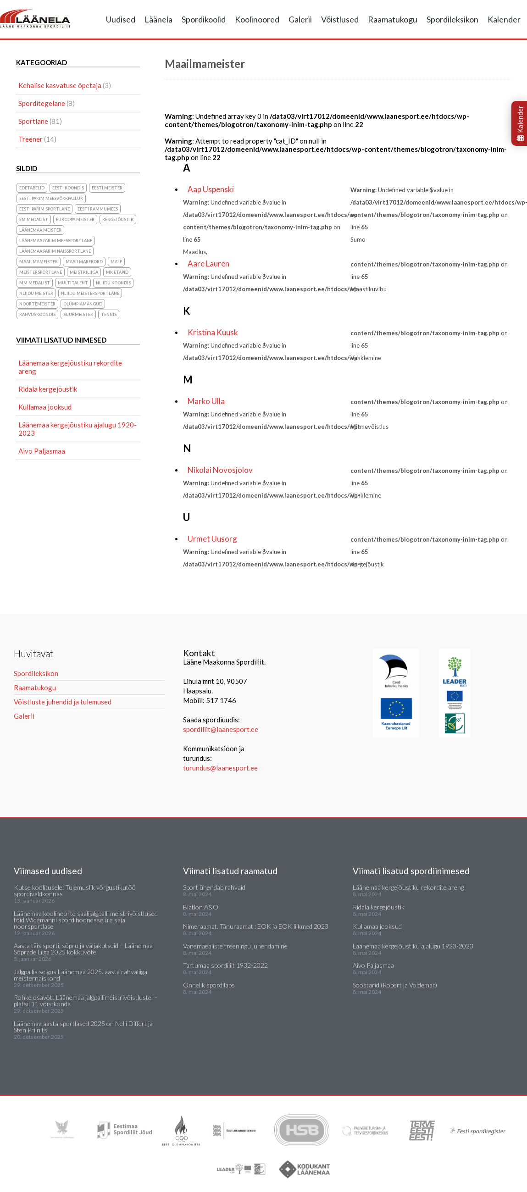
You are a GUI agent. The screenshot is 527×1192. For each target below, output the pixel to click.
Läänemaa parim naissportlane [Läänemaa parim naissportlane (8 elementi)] (55, 251)
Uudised (120, 19)
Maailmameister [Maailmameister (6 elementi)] (38, 261)
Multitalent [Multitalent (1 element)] (73, 282)
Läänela (158, 19)
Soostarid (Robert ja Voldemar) (395, 985)
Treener (30, 139)
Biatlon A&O (200, 907)
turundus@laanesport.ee (221, 768)
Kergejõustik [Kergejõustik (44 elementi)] (117, 219)
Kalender (504, 19)
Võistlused (340, 19)
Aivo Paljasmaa (41, 451)
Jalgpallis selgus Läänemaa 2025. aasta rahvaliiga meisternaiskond (80, 975)
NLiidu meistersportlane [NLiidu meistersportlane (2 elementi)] (90, 293)
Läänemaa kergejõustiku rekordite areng (70, 367)
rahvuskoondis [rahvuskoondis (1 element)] (37, 314)
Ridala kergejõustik (47, 389)
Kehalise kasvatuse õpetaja (59, 85)
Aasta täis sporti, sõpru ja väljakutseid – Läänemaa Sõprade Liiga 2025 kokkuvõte (83, 949)
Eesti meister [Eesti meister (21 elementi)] (107, 187)
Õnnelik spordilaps (209, 985)
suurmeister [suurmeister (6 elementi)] (78, 314)
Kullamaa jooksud (45, 407)
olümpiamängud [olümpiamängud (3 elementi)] (82, 303)
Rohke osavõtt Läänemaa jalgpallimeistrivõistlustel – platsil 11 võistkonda (86, 1000)
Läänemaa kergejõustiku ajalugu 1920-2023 (77, 429)
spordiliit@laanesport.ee (220, 729)
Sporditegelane (41, 103)
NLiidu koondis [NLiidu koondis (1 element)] (113, 282)
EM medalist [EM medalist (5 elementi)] (33, 219)
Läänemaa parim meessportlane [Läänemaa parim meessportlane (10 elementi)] (55, 240)
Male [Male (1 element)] (116, 261)
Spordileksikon (452, 19)
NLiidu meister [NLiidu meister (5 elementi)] (36, 293)
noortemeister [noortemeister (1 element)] (37, 303)
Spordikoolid (204, 19)
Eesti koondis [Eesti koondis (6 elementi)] (68, 187)
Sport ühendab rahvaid (214, 887)
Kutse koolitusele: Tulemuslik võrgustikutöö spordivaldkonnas (75, 890)
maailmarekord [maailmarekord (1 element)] (84, 261)
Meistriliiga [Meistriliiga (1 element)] (84, 272)
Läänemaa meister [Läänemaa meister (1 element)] (40, 230)
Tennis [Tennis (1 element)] (108, 314)
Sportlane (33, 121)
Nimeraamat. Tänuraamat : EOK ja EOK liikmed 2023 (255, 926)
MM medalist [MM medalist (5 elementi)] (34, 282)
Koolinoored (257, 19)
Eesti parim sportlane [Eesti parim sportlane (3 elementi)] (44, 208)
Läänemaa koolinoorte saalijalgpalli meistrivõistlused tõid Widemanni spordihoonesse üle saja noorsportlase (86, 919)
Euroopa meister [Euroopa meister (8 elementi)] (75, 219)
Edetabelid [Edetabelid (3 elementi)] (31, 187)
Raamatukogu (392, 19)
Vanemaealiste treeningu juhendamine (235, 946)
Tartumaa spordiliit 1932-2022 (225, 965)
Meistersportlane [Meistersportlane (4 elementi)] (40, 272)
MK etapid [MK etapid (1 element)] (117, 272)
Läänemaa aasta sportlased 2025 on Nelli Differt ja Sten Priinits (83, 1027)
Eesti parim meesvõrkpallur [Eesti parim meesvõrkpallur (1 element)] (51, 198)
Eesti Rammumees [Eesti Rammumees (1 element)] (98, 208)
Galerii (300, 19)
